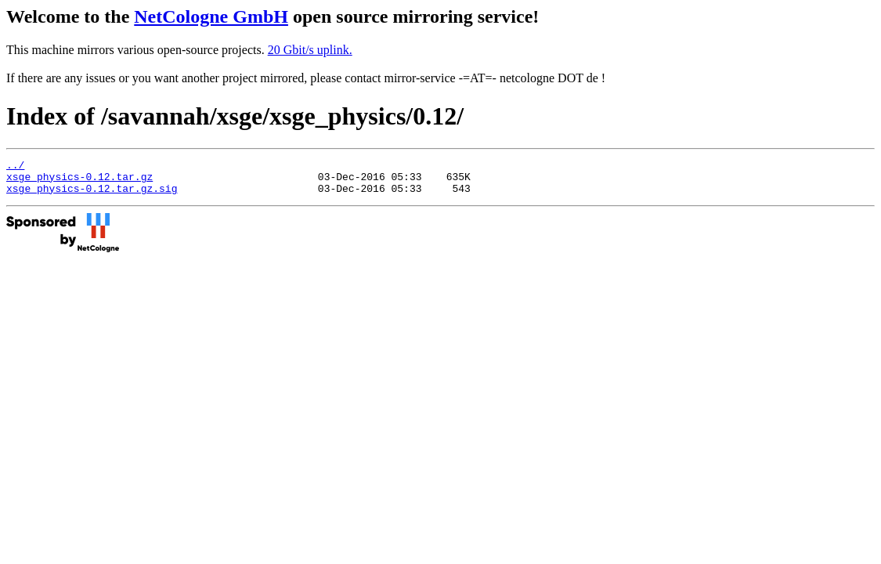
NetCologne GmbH (211, 16)
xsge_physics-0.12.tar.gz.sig (91, 195)
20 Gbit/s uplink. (310, 49)
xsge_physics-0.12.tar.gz (79, 181)
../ (15, 167)
